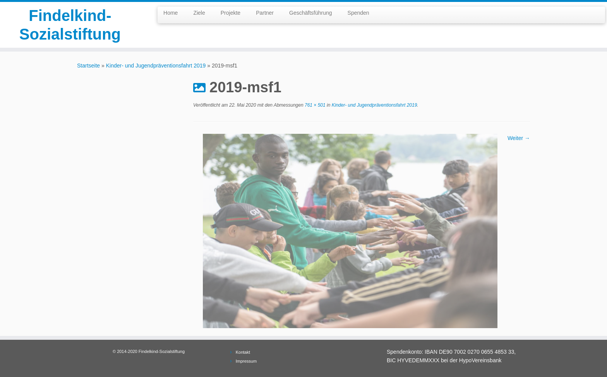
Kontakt (243, 352)
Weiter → (519, 138)
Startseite (88, 65)
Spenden (358, 13)
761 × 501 (315, 105)
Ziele (199, 13)
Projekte (230, 13)
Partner (265, 13)
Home (170, 13)
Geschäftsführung (310, 13)
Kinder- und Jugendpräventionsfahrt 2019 (156, 65)
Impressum (246, 361)
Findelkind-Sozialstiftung (70, 25)
